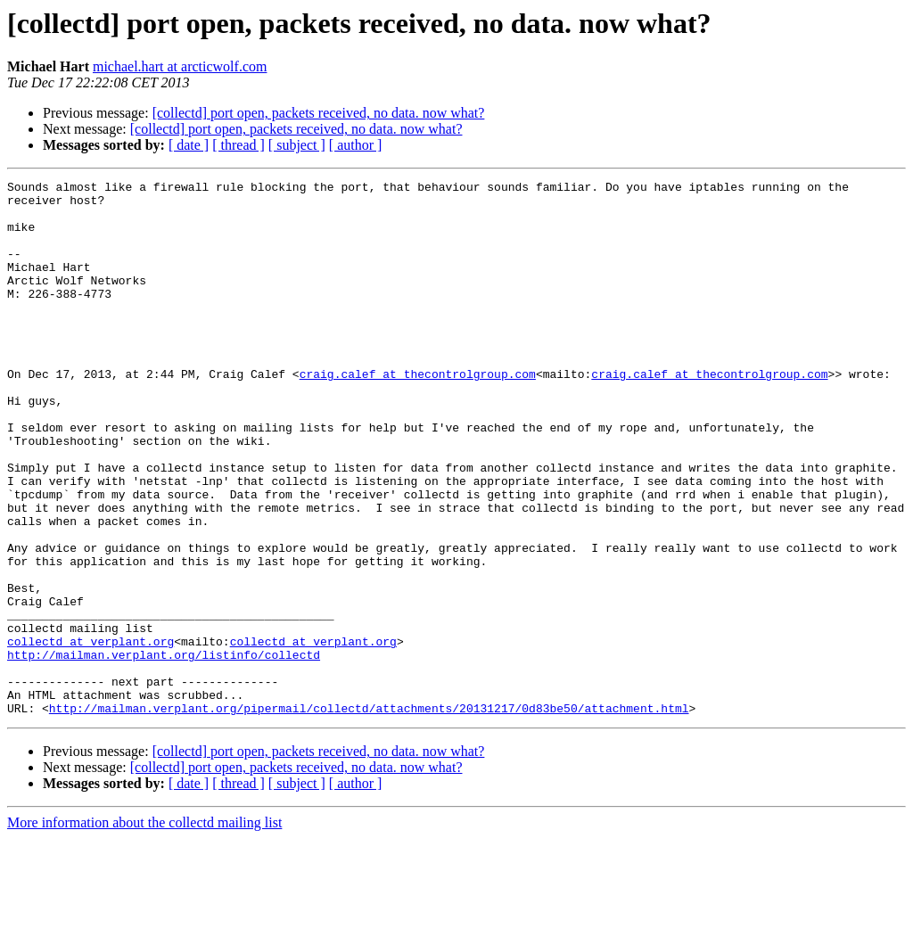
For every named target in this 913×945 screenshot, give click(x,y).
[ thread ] (238, 144)
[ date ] (189, 144)
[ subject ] (296, 144)
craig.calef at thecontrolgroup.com (418, 414)
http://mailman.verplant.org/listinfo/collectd (163, 751)
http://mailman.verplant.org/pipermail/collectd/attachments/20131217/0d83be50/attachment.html (369, 815)
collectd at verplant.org (90, 735)
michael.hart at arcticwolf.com (180, 66)
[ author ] (355, 144)
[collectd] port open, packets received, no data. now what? (318, 112)
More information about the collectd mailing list (144, 929)
